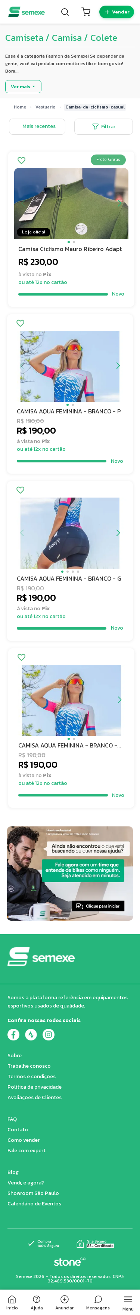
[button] (69, 242)
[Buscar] (65, 12)
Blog (13, 1172)
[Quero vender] (116, 12)
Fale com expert (26, 1151)
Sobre (14, 1055)
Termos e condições (31, 1076)
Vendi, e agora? (25, 1183)
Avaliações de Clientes (34, 1097)
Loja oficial (33, 232)
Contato (17, 1130)
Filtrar (103, 127)
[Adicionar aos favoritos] (21, 161)
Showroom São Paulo (33, 1193)
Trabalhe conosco (29, 1066)
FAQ (12, 1119)
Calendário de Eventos (34, 1204)
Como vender (23, 1140)
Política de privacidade (34, 1087)
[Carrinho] (86, 12)
